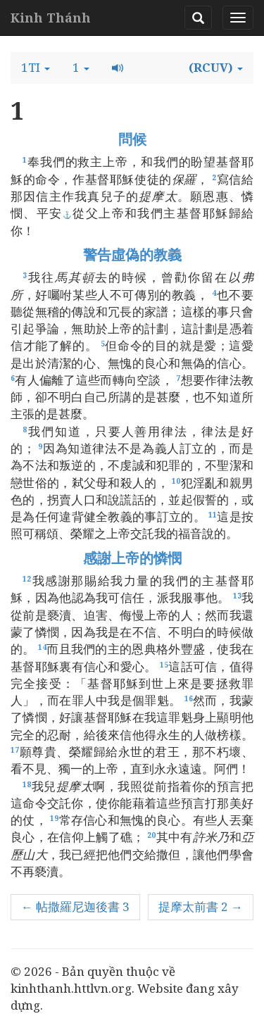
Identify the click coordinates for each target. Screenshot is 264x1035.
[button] (36, 67)
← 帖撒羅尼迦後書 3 (75, 906)
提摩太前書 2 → (200, 906)
